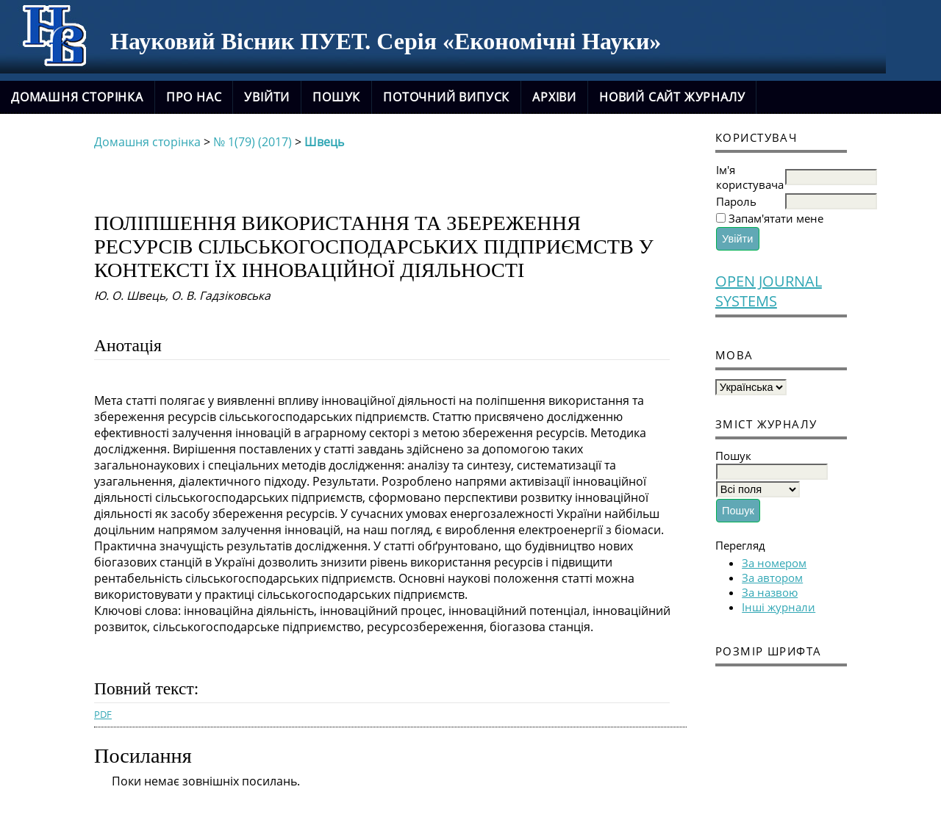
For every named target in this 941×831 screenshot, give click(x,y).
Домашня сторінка (77, 97)
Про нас (194, 97)
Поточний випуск (446, 97)
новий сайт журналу (672, 97)
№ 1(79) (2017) (252, 142)
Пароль (736, 201)
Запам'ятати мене (776, 218)
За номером (774, 562)
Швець (324, 142)
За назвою (770, 592)
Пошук (336, 97)
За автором (772, 577)
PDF (103, 714)
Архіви (554, 97)
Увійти (267, 97)
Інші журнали (778, 607)
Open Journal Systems (768, 291)
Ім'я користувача (750, 177)
